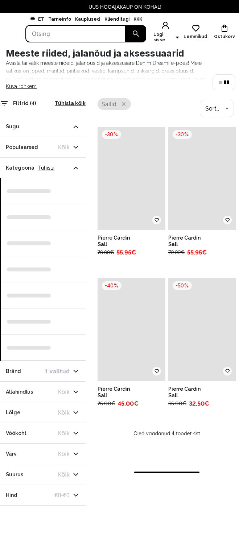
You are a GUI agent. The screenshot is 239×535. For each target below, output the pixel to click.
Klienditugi (116, 19)
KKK (137, 19)
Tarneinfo (59, 19)
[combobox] (217, 108)
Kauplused (87, 19)
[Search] (75, 33)
